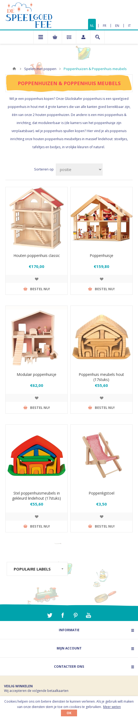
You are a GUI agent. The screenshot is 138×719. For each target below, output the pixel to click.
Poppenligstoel (101, 493)
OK (69, 713)
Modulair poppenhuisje (36, 374)
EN (117, 25)
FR (104, 25)
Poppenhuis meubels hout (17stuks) (101, 377)
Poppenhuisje (101, 255)
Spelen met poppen (40, 68)
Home (14, 68)
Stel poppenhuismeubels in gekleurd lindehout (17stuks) (36, 496)
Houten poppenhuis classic (36, 255)
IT (129, 25)
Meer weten (112, 707)
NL (92, 25)
